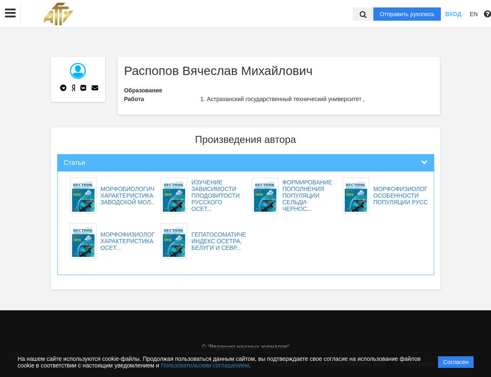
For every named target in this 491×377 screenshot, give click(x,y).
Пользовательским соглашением (205, 365)
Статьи (74, 162)
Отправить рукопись (407, 14)
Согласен (455, 362)
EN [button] (474, 14)
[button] (10, 13)
